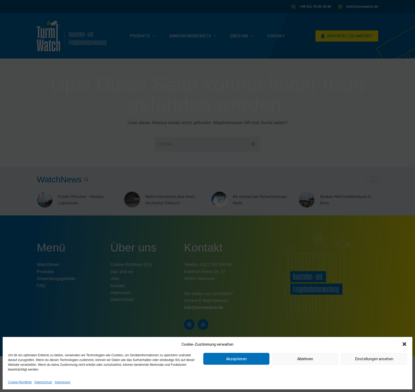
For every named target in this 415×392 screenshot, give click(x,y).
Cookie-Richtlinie (20, 382)
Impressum (62, 382)
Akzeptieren (236, 358)
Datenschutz (43, 382)
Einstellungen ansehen (374, 358)
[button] (404, 344)
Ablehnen (305, 358)
